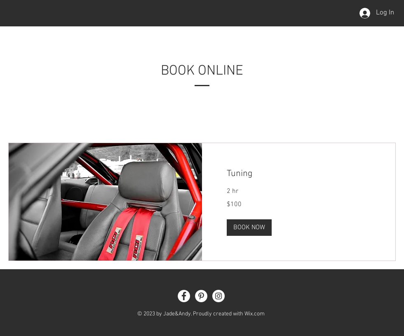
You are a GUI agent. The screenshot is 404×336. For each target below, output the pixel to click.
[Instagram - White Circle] (218, 296)
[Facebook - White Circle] (184, 296)
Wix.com (254, 313)
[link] (299, 174)
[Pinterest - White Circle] (201, 296)
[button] (249, 227)
